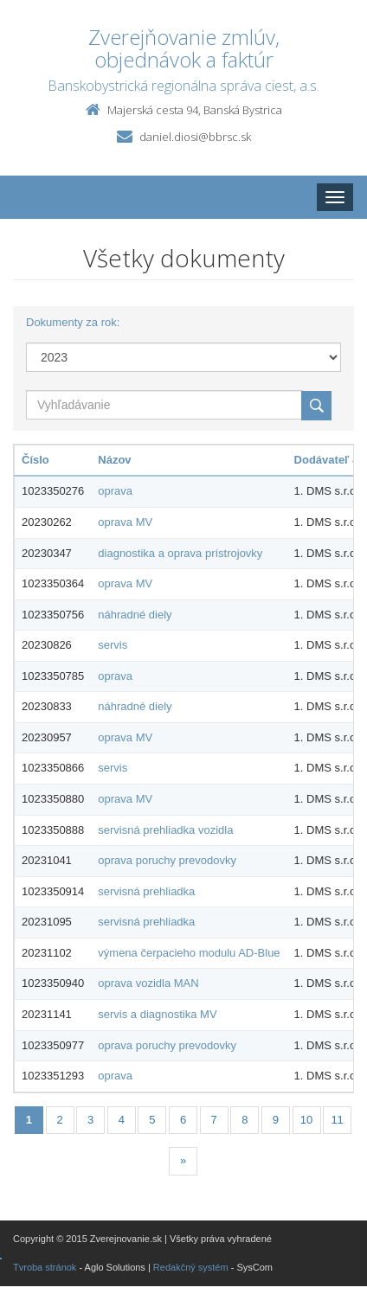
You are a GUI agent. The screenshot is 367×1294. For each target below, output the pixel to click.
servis (112, 644)
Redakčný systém (191, 1267)
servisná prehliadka (146, 891)
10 (306, 1119)
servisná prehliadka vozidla (165, 829)
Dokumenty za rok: (72, 322)
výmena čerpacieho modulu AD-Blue (189, 952)
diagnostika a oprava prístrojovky (180, 553)
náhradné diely (134, 614)
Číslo (35, 459)
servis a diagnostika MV (157, 1014)
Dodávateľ (326, 459)
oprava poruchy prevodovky (167, 860)
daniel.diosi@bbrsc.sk (195, 136)
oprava (115, 490)
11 (337, 1119)
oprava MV (125, 522)
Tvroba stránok (44, 1267)
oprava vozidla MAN (148, 983)
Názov (114, 459)
